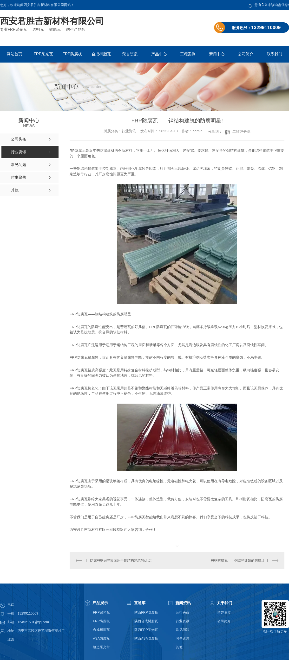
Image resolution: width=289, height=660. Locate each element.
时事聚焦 (182, 638)
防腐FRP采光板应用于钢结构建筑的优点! (120, 560)
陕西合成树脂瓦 (146, 621)
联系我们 (274, 54)
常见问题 (182, 630)
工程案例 (188, 54)
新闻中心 (216, 54)
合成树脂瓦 (101, 54)
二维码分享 (241, 131)
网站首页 (14, 54)
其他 (179, 647)
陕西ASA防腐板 (146, 638)
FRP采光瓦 (43, 54)
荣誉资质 (130, 54)
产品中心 (159, 54)
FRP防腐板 (72, 54)
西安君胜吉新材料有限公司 (52, 21)
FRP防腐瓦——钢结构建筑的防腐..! (237, 560)
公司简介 (245, 54)
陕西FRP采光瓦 (146, 630)
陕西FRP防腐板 (146, 612)
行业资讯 (182, 621)
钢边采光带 (101, 647)
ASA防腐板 (101, 638)
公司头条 (182, 612)
